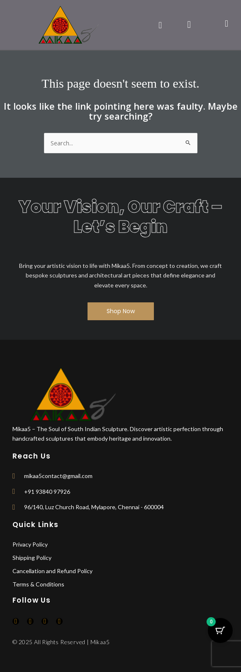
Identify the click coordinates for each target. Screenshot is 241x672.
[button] (160, 25)
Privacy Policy (30, 544)
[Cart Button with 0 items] (220, 630)
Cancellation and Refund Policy (52, 570)
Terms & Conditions (38, 584)
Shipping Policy (31, 557)
